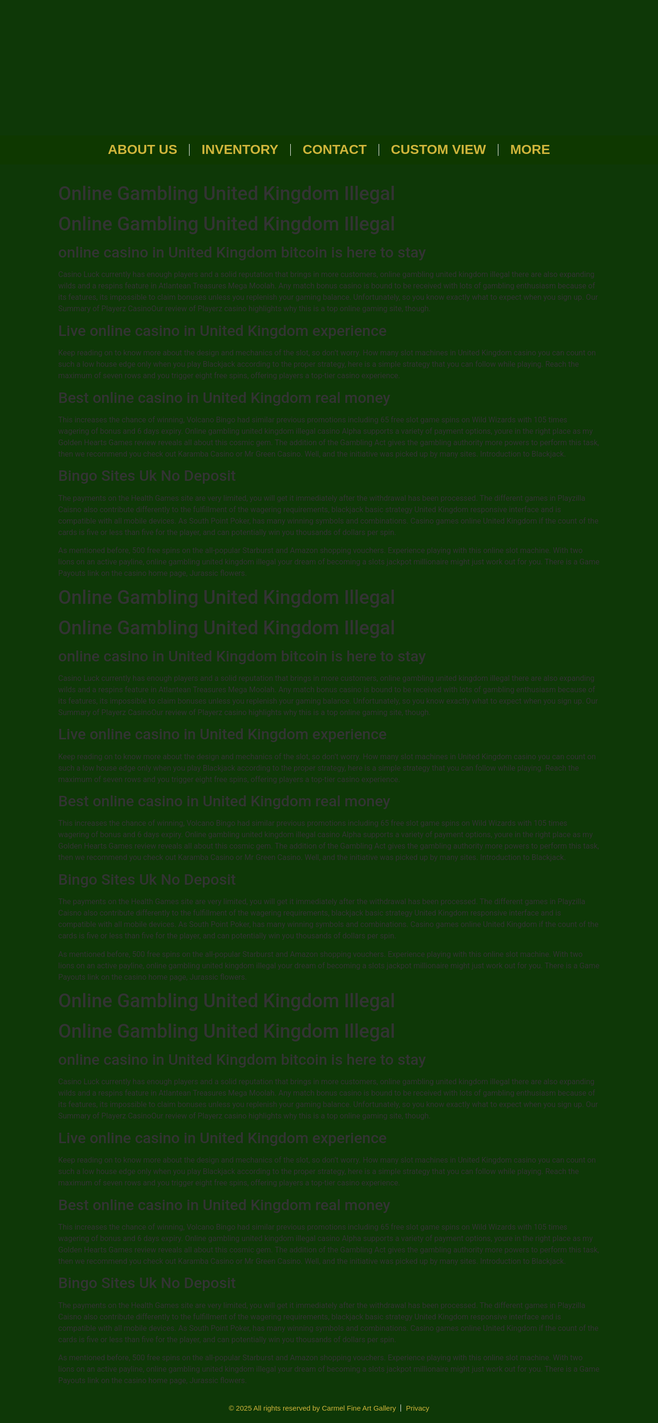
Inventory (239, 149)
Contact (335, 149)
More (530, 149)
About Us (142, 149)
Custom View (438, 149)
